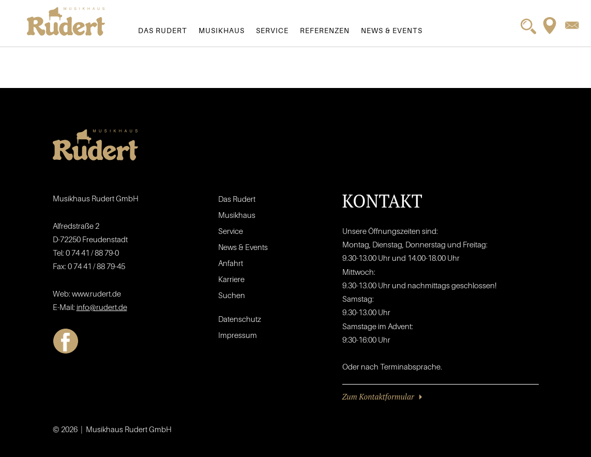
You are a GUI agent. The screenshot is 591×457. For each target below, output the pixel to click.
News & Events (391, 30)
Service (272, 30)
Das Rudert (162, 30)
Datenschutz (239, 318)
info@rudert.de (102, 307)
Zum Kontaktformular (378, 396)
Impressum (237, 335)
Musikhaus (222, 30)
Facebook (66, 341)
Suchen (231, 295)
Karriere (231, 279)
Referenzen (325, 30)
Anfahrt (230, 263)
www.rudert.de (96, 293)
